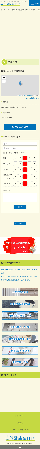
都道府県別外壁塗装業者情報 (20, 10)
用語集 (20, 423)
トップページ (5, 10)
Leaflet (20, 95)
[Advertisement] (20, 34)
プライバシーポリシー (20, 430)
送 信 (20, 207)
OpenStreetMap (28, 95)
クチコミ (6, 190)
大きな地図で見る (32, 98)
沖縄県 (33, 10)
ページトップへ (20, 447)
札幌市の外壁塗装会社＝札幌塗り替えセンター (19, 276)
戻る (20, 223)
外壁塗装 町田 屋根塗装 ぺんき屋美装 (15, 280)
